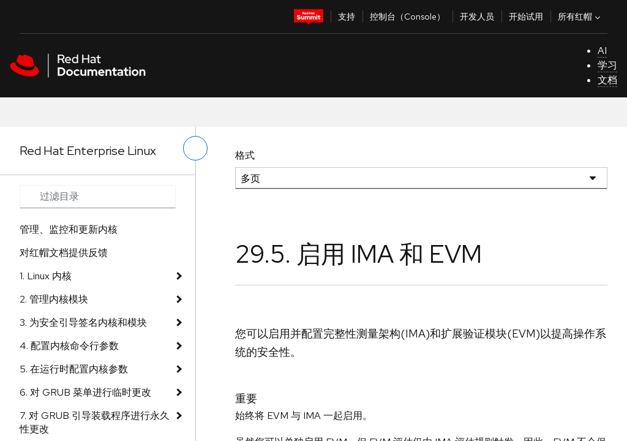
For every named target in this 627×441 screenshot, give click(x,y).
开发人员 (477, 16)
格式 (245, 155)
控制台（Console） (407, 16)
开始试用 (526, 16)
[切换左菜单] (195, 148)
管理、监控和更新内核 (69, 229)
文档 (607, 80)
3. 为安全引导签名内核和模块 (83, 322)
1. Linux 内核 (46, 276)
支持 (346, 16)
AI (602, 50)
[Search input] (98, 196)
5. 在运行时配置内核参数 (74, 369)
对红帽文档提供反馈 (64, 252)
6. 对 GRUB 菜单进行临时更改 (85, 392)
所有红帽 (580, 16)
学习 (607, 65)
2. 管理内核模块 (54, 299)
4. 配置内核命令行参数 (69, 345)
